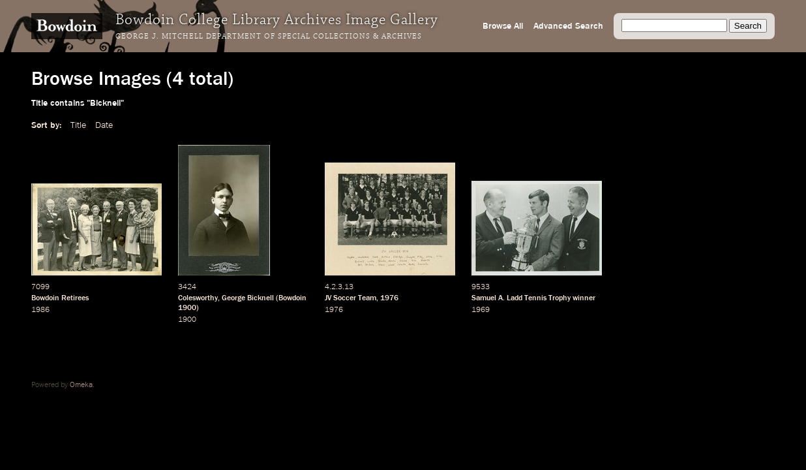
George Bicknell (248, 298)
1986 (40, 310)
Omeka (81, 385)
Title (78, 125)
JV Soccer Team (350, 298)
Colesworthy (198, 298)
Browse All (503, 26)
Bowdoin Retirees (60, 298)
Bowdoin (292, 298)
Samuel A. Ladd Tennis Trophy (521, 298)
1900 (187, 308)
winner (584, 298)
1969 (480, 310)
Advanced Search (568, 26)
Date (104, 125)
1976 (389, 298)
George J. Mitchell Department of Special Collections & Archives (268, 36)
